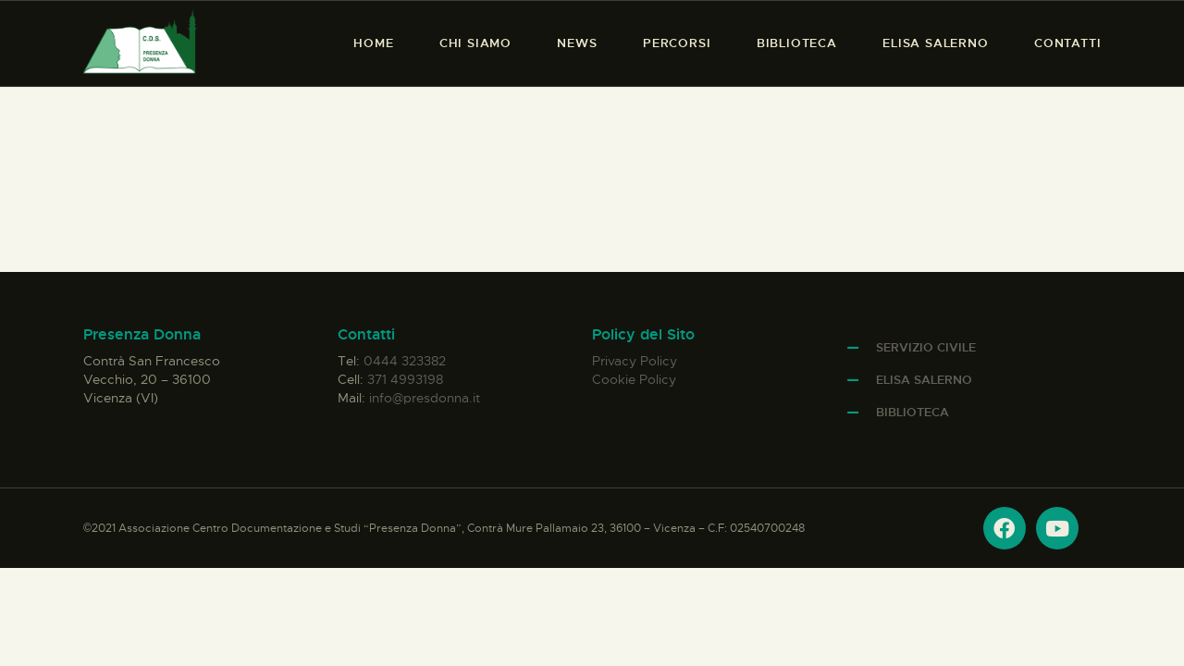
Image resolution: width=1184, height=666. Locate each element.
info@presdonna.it (424, 397)
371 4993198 (405, 379)
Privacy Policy (634, 360)
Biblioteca (912, 412)
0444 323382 (405, 360)
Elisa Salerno (924, 380)
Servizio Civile (926, 347)
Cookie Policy (634, 379)
